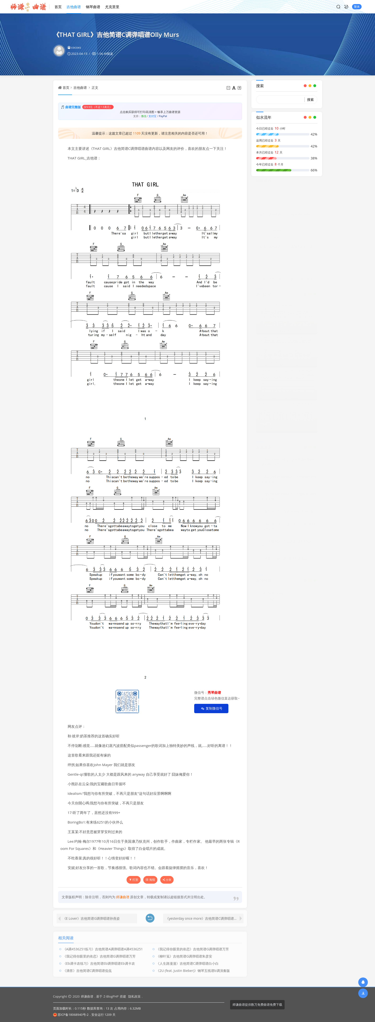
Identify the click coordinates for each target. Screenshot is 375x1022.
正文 (95, 87)
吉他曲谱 (76, 6)
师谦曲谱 (87, 996)
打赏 (133, 880)
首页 (60, 6)
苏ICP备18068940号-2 (71, 1014)
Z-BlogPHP (111, 996)
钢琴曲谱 (95, 6)
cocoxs (74, 47)
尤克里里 (114, 6)
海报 (150, 880)
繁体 (354, 7)
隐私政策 (134, 996)
